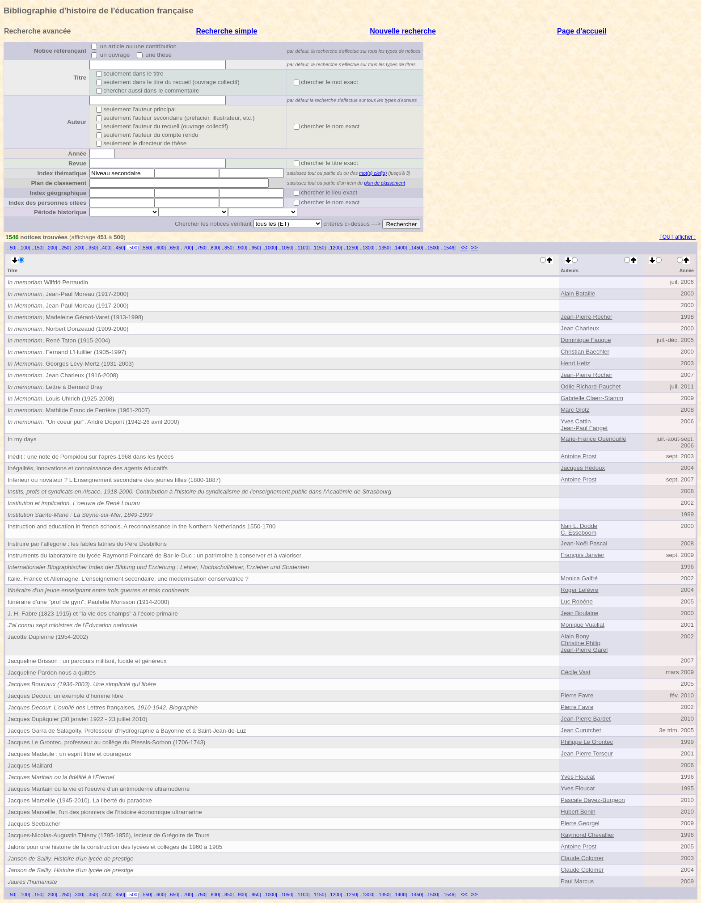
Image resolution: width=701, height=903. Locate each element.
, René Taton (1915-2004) (59, 340)
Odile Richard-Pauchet (591, 386)
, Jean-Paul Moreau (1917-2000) (68, 294)
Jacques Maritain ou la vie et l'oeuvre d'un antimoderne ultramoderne (99, 788)
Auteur (76, 121)
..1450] (416, 247)
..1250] (351, 247)
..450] (119, 247)
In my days (22, 439)
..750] (200, 247)
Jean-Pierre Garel (584, 649)
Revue (77, 163)
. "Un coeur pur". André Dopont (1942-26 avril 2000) (93, 421)
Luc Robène (577, 601)
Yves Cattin (576, 421)
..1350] (383, 247)
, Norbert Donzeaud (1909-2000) (68, 328)
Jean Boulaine (579, 613)
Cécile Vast (575, 672)
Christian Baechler (585, 351)
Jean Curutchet (581, 730)
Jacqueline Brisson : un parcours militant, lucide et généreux (87, 661)
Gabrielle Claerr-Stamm (592, 398)
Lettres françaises (103, 707)
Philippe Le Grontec (587, 741)
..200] (51, 247)
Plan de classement (58, 183)
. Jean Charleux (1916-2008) (63, 375)
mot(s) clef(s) (373, 173)
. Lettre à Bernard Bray (55, 387)
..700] (187, 247)
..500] (133, 247)
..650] (174, 247)
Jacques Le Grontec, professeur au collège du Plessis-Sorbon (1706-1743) (106, 742)
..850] (228, 247)
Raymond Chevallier (587, 834)
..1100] (302, 247)
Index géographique (58, 193)
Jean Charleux (580, 328)
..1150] (318, 247)
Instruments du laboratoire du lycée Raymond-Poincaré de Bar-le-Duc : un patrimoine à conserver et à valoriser (154, 555)
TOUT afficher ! (677, 237)
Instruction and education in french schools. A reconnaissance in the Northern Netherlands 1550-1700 (141, 526)
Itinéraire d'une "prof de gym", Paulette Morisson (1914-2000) (88, 602)
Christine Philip (580, 643)
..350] (92, 247)
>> (474, 247)
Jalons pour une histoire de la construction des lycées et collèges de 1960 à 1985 (115, 847)
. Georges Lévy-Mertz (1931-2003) (71, 363)
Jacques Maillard (30, 765)
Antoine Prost (578, 456)
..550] (146, 247)
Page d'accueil (582, 31)
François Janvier (582, 555)
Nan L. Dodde (579, 526)
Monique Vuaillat (582, 624)
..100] (24, 247)
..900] (241, 247)
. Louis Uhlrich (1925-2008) (61, 398)
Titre (79, 77)
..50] (12, 247)
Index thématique (61, 173)
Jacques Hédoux (583, 467)
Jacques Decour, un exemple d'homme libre (65, 695)
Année (77, 153)
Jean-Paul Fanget (584, 428)
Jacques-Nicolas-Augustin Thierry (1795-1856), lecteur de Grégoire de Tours (108, 835)
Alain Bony (575, 636)
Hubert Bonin (578, 811)
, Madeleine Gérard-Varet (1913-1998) (75, 317)
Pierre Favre (577, 695)
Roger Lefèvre (579, 590)
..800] (214, 247)
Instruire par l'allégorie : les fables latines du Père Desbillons (87, 543)
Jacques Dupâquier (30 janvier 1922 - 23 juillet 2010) (78, 719)
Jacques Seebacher (34, 823)
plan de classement (384, 183)
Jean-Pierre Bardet (586, 718)
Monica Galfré (579, 578)
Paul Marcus (577, 881)
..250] (65, 247)
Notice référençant (60, 50)
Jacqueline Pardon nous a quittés (52, 672)
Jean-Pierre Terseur (587, 753)
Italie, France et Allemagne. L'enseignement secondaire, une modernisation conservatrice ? (128, 578)
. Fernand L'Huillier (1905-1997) (67, 352)
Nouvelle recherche (403, 31)
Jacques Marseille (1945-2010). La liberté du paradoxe (80, 800)
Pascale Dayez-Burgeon (593, 800)
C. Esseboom (578, 532)
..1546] (448, 247)
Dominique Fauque (586, 340)
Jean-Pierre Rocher (586, 316)
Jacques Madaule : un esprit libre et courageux (69, 754)
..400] (106, 247)
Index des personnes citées (47, 202)
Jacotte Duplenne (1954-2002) (48, 636)
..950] (255, 247)
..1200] (334, 247)
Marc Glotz (575, 409)
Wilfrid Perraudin (48, 282)
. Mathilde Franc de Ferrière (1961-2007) (79, 410)
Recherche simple (226, 31)
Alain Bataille (578, 293)
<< (464, 247)
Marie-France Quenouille (593, 438)
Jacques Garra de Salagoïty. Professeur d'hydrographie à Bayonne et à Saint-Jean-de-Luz (127, 730)
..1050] (286, 247)
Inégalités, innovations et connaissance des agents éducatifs (88, 468)
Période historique (60, 212)
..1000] (269, 247)
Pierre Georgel (580, 823)
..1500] (432, 247)
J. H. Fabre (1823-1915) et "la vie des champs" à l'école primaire (93, 613)
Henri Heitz (575, 363)
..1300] (367, 247)
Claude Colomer (582, 858)
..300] (78, 247)
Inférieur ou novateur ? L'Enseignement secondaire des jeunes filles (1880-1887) (114, 480)
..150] (38, 247)
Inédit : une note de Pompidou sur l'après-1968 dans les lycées (91, 456)
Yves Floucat (578, 776)
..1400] (400, 247)
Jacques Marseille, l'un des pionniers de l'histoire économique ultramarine (105, 812)
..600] (160, 247)
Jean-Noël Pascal (584, 543)
